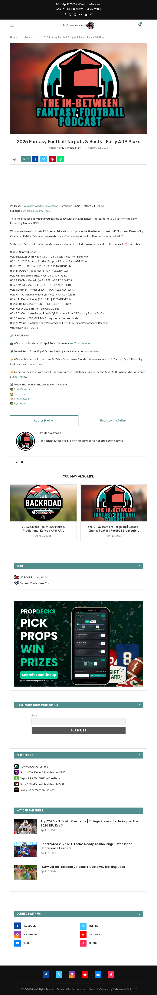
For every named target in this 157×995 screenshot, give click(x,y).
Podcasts (30, 37)
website (94, 351)
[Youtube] (80, 14)
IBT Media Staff (71, 147)
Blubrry (39, 210)
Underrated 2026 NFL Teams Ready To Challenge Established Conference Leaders (86, 846)
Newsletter (94, 9)
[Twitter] (70, 14)
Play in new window (32, 205)
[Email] (86, 14)
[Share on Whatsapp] (60, 159)
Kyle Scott (20, 403)
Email (34, 715)
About (60, 9)
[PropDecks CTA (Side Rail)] (78, 602)
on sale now (36, 364)
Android (28, 210)
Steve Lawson (22, 398)
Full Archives (75, 9)
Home (13, 37)
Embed (100, 205)
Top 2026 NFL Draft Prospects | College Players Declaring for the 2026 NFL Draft (89, 823)
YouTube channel (80, 343)
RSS (47, 210)
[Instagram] (75, 14)
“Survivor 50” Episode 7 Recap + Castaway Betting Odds (83, 867)
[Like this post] (27, 159)
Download (52, 205)
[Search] (145, 25)
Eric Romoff (21, 394)
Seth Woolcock (23, 389)
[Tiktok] (91, 14)
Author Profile (43, 420)
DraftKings (19, 376)
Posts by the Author (113, 420)
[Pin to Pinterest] (52, 159)
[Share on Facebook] (35, 159)
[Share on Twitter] (43, 159)
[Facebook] (65, 14)
